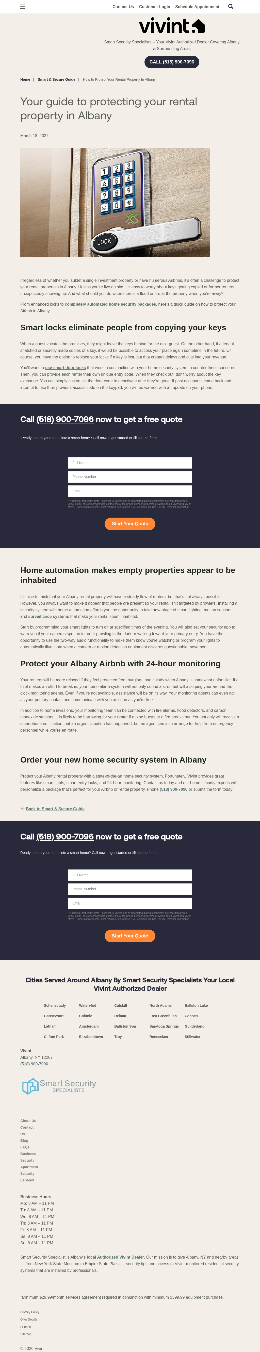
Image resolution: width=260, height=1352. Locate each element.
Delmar (120, 1016)
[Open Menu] (22, 7)
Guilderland (194, 1026)
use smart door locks (65, 368)
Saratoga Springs (164, 1026)
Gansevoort (54, 1016)
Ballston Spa (125, 1026)
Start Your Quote (130, 523)
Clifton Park (54, 1037)
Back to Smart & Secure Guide (52, 809)
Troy (118, 1037)
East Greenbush (163, 1016)
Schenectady (55, 1005)
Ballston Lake (196, 1005)
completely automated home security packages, (111, 304)
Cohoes (191, 1016)
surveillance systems (48, 616)
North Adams (161, 1005)
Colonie (85, 1016)
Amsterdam (89, 1026)
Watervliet (87, 1005)
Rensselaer (159, 1037)
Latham (50, 1026)
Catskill (120, 1005)
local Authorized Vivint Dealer (115, 1257)
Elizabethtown (91, 1037)
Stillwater (192, 1037)
